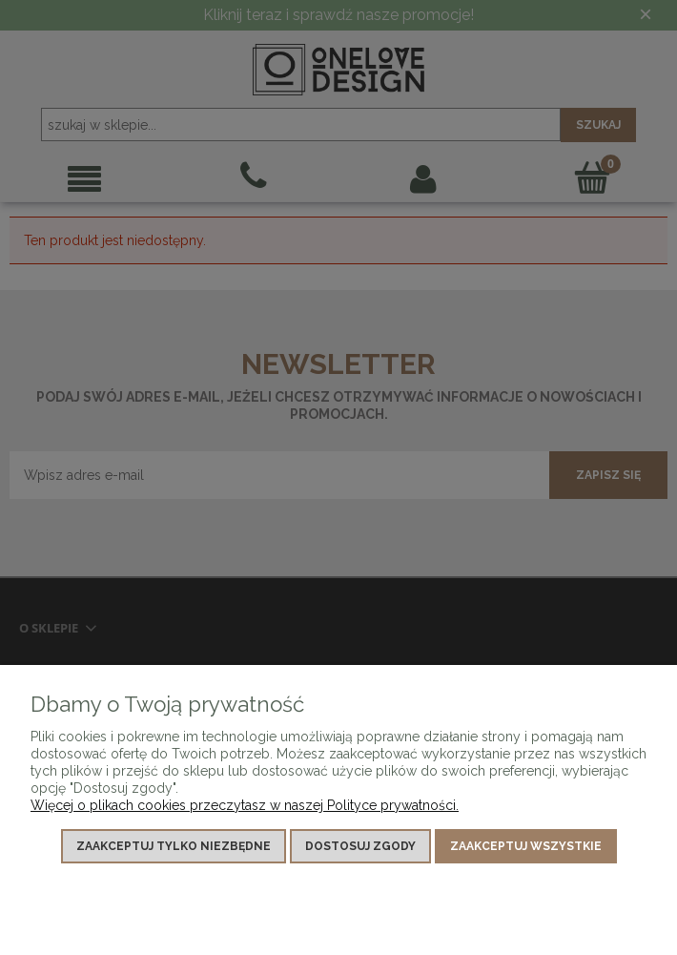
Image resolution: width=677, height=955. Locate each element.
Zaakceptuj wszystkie (526, 846)
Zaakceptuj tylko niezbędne (173, 846)
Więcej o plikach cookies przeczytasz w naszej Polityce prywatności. (245, 805)
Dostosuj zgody (360, 846)
